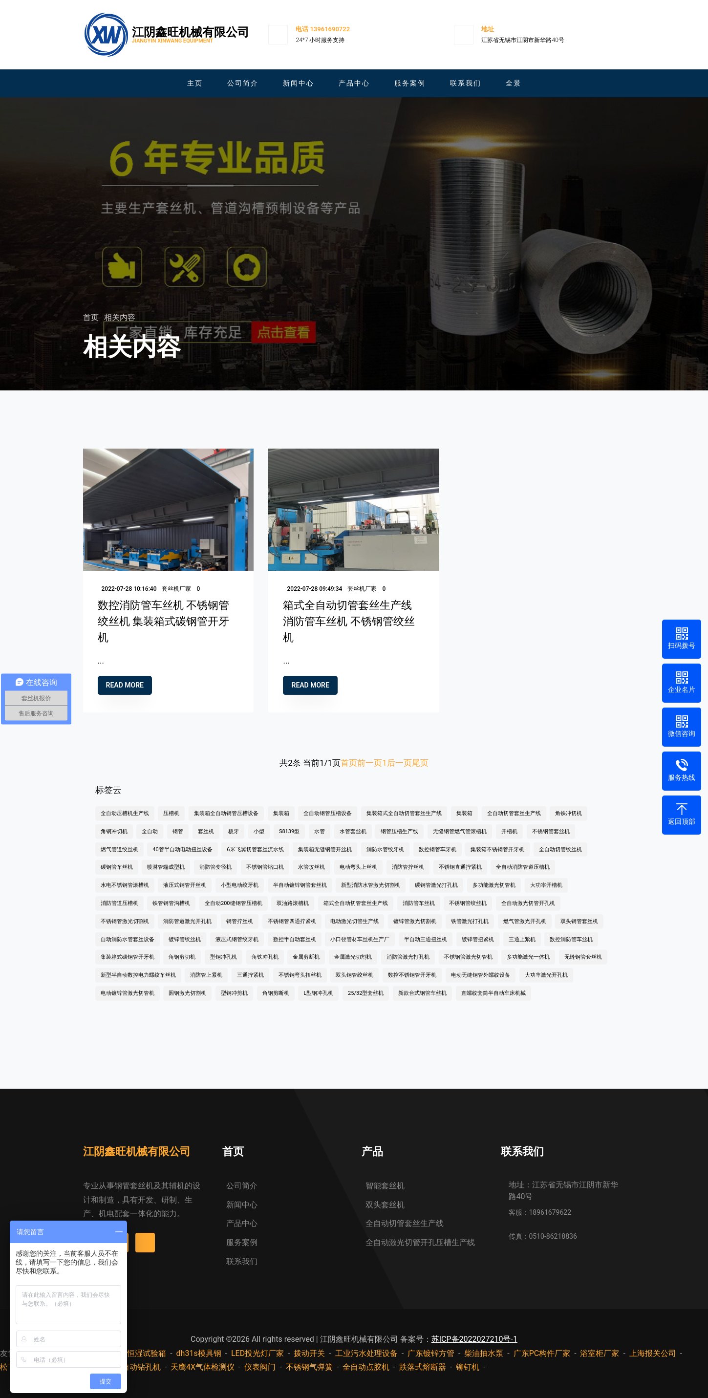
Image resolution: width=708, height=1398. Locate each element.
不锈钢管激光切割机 (125, 929)
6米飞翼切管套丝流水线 (255, 857)
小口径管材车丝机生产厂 (359, 947)
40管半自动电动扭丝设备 (182, 857)
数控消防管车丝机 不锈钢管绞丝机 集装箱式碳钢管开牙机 (163, 626)
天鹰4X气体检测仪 (203, 1367)
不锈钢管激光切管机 (468, 965)
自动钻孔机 (141, 1367)
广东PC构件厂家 (542, 1353)
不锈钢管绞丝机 (468, 911)
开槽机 (509, 839)
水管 (319, 839)
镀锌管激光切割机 (414, 929)
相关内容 (119, 317)
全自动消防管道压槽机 (523, 875)
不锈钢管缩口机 (265, 875)
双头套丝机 (385, 1204)
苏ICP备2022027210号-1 (474, 1339)
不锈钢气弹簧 (309, 1367)
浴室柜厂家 (599, 1353)
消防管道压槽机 (119, 911)
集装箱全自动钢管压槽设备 (226, 821)
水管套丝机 (353, 839)
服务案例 (410, 83)
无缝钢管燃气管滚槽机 (460, 839)
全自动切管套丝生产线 (514, 821)
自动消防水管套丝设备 (127, 947)
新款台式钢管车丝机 (422, 1001)
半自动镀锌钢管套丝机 (300, 893)
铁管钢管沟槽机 (171, 911)
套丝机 (206, 839)
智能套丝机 (385, 1185)
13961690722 (330, 29)
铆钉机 (467, 1367)
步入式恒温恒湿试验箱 (127, 1353)
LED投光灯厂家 (257, 1353)
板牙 (233, 839)
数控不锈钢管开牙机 (412, 983)
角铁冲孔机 (265, 965)
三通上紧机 (522, 947)
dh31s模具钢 (198, 1353)
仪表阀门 (260, 1367)
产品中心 (354, 83)
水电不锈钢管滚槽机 (125, 893)
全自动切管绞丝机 (560, 857)
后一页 (399, 763)
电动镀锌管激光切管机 (127, 1001)
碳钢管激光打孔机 (436, 893)
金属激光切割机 (353, 965)
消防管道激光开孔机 (187, 929)
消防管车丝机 (419, 911)
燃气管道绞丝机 (119, 857)
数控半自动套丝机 (294, 947)
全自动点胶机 (366, 1367)
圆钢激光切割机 (187, 1001)
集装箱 (281, 821)
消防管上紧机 (206, 983)
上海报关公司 (652, 1353)
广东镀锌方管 (431, 1353)
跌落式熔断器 (422, 1367)
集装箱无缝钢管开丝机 (325, 857)
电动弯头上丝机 (358, 875)
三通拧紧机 (250, 983)
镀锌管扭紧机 (478, 947)
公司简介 (242, 83)
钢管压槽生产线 (399, 839)
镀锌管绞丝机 (185, 947)
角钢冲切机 (114, 839)
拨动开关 (309, 1353)
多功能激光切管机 (493, 893)
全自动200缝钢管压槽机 (233, 911)
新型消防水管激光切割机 (370, 893)
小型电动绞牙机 (239, 893)
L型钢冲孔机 (318, 1001)
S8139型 (289, 839)
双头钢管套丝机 (579, 929)
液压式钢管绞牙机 (236, 947)
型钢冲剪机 (234, 1001)
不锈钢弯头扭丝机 (300, 983)
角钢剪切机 (182, 965)
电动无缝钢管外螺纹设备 (480, 983)
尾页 (420, 763)
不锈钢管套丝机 (551, 839)
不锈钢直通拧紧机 (460, 875)
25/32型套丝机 (366, 1001)
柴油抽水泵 (483, 1353)
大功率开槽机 (546, 893)
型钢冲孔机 (223, 965)
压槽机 (171, 821)
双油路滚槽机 (293, 911)
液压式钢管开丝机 (184, 893)
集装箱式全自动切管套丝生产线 (404, 821)
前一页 (369, 763)
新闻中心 (298, 83)
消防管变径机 (215, 875)
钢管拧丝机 (239, 929)
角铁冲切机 (568, 821)
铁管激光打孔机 (470, 929)
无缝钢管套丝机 (583, 965)
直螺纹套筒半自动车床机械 (493, 1001)
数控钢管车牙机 (437, 857)
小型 (259, 839)
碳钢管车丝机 (117, 875)
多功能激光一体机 (528, 965)
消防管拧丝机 (408, 875)
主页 (195, 83)
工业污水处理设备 (366, 1353)
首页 (92, 317)
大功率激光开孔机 (546, 983)
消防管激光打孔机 (407, 965)
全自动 (150, 839)
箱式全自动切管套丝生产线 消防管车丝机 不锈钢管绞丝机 (348, 626)
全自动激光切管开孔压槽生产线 (420, 1242)
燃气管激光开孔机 (524, 929)
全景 (513, 83)
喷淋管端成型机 (166, 875)
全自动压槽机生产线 (125, 821)
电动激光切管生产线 (354, 929)
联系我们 (465, 83)
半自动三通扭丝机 (425, 947)
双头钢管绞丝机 (354, 983)
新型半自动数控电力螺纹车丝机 (138, 983)
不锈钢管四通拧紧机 (292, 929)
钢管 (177, 839)
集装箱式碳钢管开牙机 (127, 965)
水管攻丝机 (311, 875)
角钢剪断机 (275, 1001)
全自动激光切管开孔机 (528, 911)
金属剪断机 (306, 965)
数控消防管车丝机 (571, 947)
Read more (125, 690)
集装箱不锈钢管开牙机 (497, 857)
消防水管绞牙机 (385, 857)
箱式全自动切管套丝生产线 (355, 911)
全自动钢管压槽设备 (327, 821)
